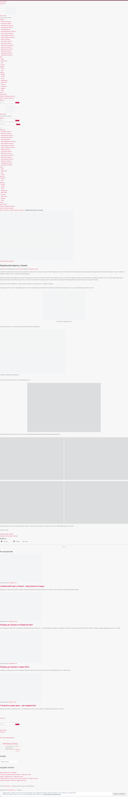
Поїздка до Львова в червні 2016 (14, 667)
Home (1, 210)
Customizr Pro (11, 790)
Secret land (7, 786)
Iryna (5, 269)
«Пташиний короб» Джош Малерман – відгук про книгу (15, 774)
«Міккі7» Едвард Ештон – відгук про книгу (11, 776)
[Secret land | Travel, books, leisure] (10, 7)
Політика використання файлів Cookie (52, 794)
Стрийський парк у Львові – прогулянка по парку (22, 586)
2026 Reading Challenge (10, 744)
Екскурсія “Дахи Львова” (6, 534)
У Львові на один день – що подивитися (18, 705)
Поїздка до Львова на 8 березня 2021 (16, 625)
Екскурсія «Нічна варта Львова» (9, 536)
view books (18, 750)
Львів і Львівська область (17, 210)
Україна (6, 210)
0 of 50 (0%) (16, 749)
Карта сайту (3, 730)
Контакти (2, 732)
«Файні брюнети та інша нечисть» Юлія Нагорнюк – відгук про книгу (19, 778)
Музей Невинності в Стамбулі (8, 772)
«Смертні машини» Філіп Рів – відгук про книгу (13, 780)
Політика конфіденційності (7, 737)
